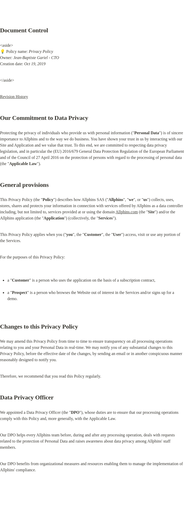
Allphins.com (127, 212)
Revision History (14, 96)
